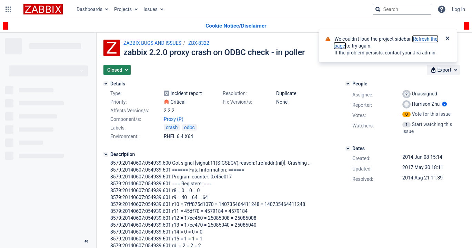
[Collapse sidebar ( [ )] (86, 241)
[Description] (105, 154)
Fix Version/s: (237, 102)
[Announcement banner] (236, 26)
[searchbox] (402, 9)
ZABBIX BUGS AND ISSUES (152, 43)
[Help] (441, 9)
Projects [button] (123, 9)
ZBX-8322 (198, 43)
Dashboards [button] (89, 9)
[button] (8, 9)
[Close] (447, 38)
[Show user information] (444, 104)
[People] (347, 83)
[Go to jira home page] (43, 9)
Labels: (117, 128)
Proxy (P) (173, 119)
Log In (458, 9)
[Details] (105, 83)
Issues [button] (150, 9)
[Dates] (347, 148)
